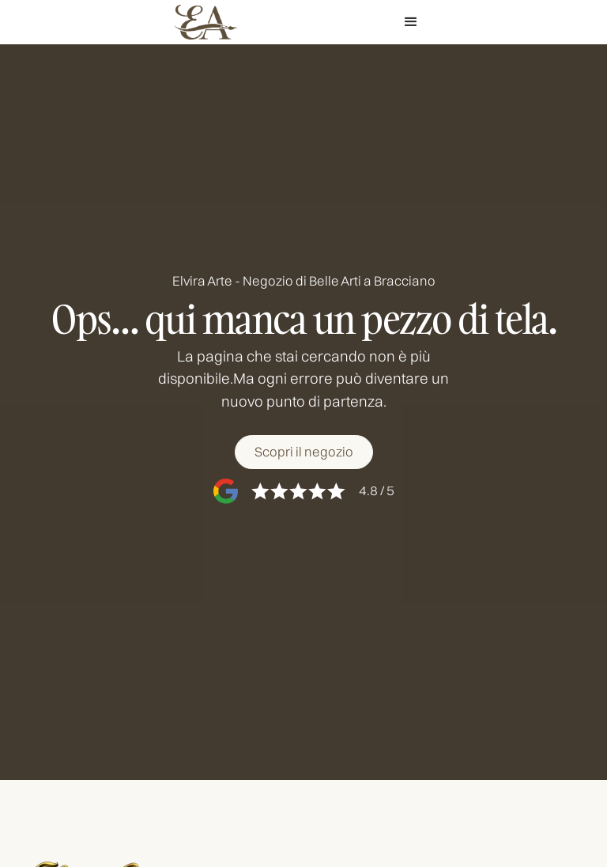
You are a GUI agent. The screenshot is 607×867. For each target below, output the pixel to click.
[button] (411, 22)
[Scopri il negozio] (303, 452)
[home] (205, 22)
